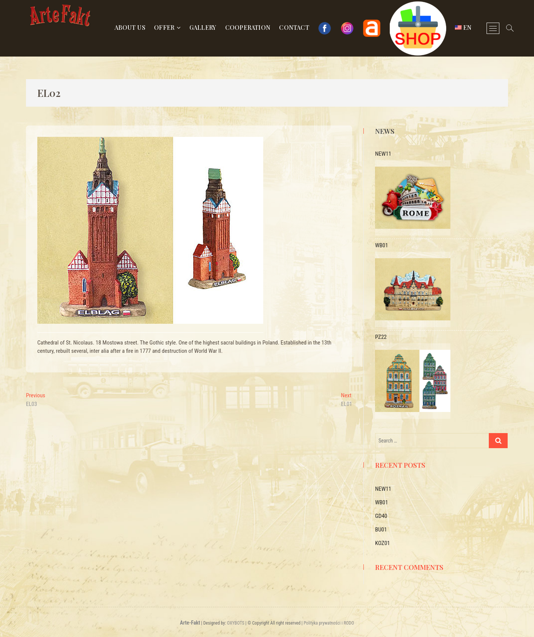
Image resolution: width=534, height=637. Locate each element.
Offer (164, 27)
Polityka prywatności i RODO (329, 623)
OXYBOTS (235, 623)
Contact (294, 27)
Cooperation (247, 27)
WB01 (381, 502)
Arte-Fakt (190, 623)
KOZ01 (382, 543)
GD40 (381, 516)
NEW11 (383, 488)
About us (129, 27)
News (384, 131)
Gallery (202, 27)
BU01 (381, 529)
